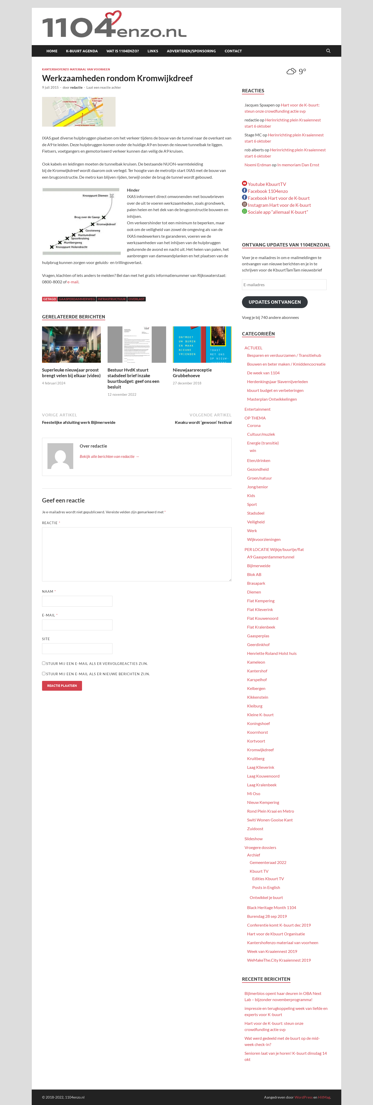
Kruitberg (255, 758)
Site (46, 639)
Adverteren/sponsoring (191, 51)
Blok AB (254, 574)
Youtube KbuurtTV (264, 184)
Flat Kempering (260, 600)
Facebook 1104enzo (265, 191)
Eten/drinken (258, 460)
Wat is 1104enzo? (123, 51)
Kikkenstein (257, 697)
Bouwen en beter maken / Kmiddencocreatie (286, 363)
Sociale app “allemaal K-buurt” (275, 212)
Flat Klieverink (260, 609)
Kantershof (257, 670)
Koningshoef (258, 723)
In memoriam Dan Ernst (298, 164)
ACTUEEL (253, 347)
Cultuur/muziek (261, 434)
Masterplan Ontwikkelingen (272, 399)
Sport (252, 504)
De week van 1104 (263, 372)
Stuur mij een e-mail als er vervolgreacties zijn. (97, 664)
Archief (253, 854)
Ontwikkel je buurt (266, 897)
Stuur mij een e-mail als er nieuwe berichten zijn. (98, 674)
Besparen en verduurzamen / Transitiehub (284, 355)
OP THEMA (255, 417)
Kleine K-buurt (260, 714)
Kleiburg (254, 705)
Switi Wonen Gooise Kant (270, 819)
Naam (49, 591)
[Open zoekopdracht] (328, 51)
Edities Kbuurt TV (268, 878)
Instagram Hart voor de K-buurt (276, 205)
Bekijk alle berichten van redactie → (109, 456)
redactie (76, 87)
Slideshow (254, 838)
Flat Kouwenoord (262, 618)
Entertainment (258, 409)
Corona (254, 425)
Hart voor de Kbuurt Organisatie (276, 933)
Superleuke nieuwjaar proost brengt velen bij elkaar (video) (71, 372)
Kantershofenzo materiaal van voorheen (76, 69)
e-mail (72, 281)
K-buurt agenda (82, 51)
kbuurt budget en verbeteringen (275, 390)
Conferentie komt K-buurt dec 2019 (279, 924)
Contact (233, 51)
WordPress (304, 1097)
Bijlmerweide (258, 565)
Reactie (51, 523)
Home (51, 51)
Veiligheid (256, 521)
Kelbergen (256, 688)
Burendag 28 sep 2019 (267, 916)
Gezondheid (258, 469)
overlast (136, 299)
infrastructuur (112, 299)
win (253, 450)
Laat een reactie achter (103, 87)
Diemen (254, 591)
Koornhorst (257, 732)
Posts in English (266, 887)
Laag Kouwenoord (263, 775)
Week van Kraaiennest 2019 (272, 951)
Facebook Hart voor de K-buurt (276, 198)
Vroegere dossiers (260, 847)
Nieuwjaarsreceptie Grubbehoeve (192, 372)
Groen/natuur (259, 477)
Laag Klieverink (260, 767)
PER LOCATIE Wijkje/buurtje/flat (274, 549)
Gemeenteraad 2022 (268, 862)
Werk (252, 530)
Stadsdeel (255, 512)
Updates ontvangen (275, 302)
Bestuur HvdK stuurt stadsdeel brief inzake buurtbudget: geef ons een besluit (133, 378)
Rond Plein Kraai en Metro (270, 811)
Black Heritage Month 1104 (271, 907)
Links (153, 51)
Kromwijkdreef (260, 749)
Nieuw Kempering (263, 802)
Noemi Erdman (258, 164)
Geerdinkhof (258, 644)
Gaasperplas (258, 635)
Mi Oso (253, 793)
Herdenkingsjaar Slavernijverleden (277, 381)
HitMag (324, 1097)
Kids (251, 495)
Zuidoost (255, 828)
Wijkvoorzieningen (264, 539)
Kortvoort (256, 740)
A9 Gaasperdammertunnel (270, 556)
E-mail (50, 615)
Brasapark (256, 583)
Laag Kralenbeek (262, 784)
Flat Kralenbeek (261, 626)
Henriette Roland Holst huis (272, 653)
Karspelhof (257, 679)
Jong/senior (257, 486)
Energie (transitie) (263, 442)
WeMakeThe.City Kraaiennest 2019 (279, 960)
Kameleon (256, 661)
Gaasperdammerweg (77, 299)
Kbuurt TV (259, 871)
